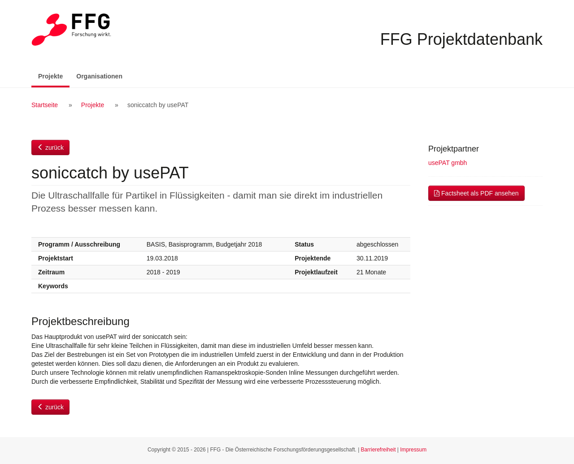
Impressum (413, 450)
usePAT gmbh (447, 162)
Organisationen (99, 76)
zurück (50, 147)
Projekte (54, 75)
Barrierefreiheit (378, 450)
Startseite (44, 104)
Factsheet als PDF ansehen (476, 193)
